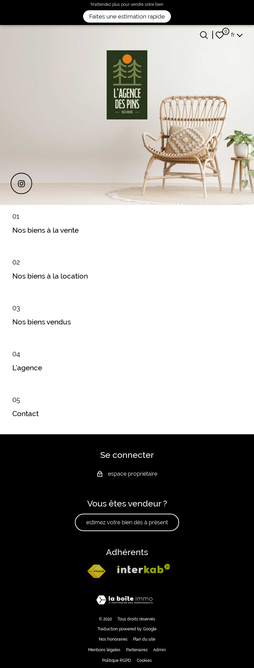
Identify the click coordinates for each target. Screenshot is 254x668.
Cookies (144, 660)
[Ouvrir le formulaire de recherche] (204, 35)
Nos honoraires (113, 639)
